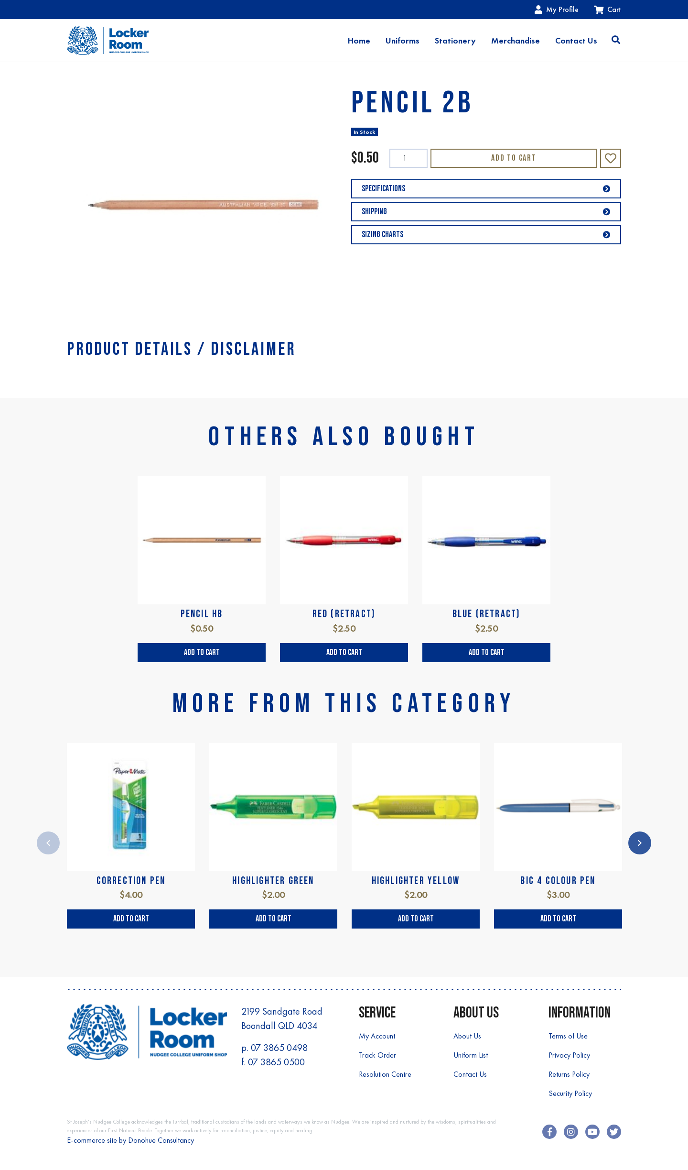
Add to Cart (514, 158)
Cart (607, 9)
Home (359, 40)
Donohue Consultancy (161, 1140)
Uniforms (402, 40)
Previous (48, 842)
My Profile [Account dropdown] (557, 9)
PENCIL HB (202, 614)
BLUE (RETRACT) (486, 614)
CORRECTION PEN (131, 881)
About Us (467, 1035)
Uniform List (470, 1055)
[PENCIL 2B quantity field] (408, 158)
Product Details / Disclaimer (181, 349)
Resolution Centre (385, 1074)
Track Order (377, 1055)
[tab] (181, 349)
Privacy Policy (569, 1055)
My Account (377, 1035)
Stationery (455, 40)
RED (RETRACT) (344, 614)
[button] (610, 158)
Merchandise (515, 40)
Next (639, 842)
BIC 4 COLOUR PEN (557, 881)
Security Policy (570, 1093)
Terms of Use (568, 1035)
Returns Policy (569, 1074)
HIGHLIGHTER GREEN (273, 881)
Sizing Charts (486, 235)
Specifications (486, 189)
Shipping (486, 212)
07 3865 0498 (279, 1047)
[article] (201, 569)
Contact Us (576, 40)
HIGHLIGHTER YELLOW (416, 881)
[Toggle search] (616, 40)
